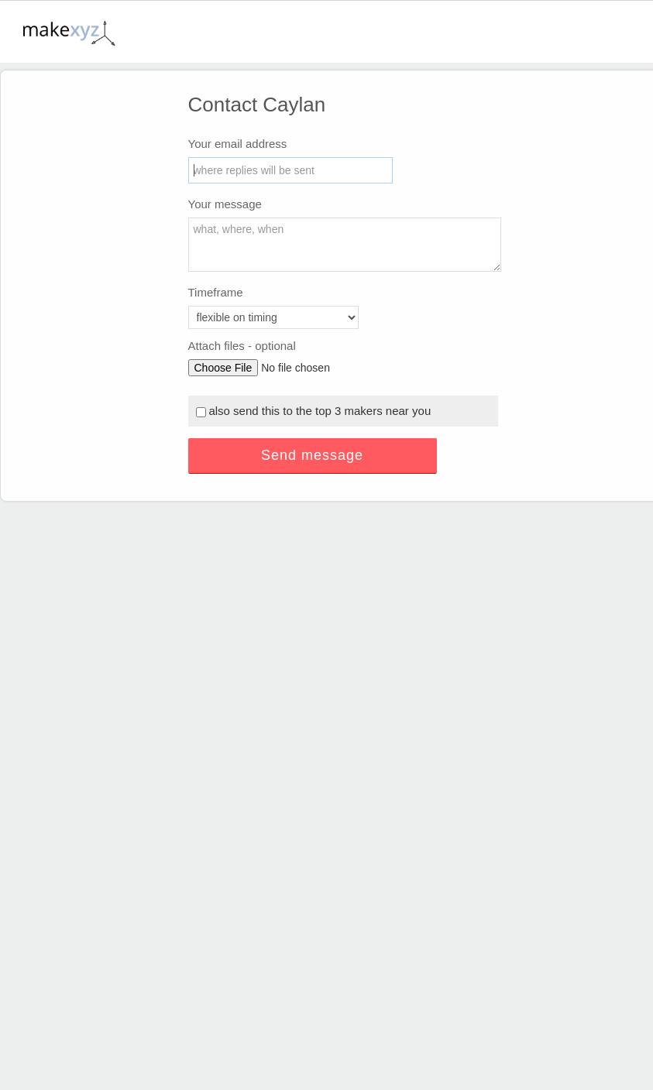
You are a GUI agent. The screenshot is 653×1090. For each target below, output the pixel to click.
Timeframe (215, 292)
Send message (312, 455)
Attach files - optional (242, 345)
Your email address (237, 143)
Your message (225, 204)
